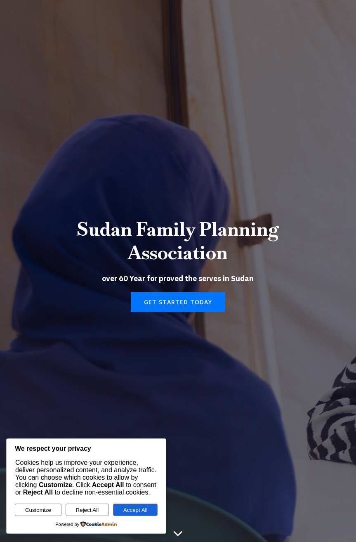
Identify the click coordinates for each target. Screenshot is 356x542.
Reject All (87, 510)
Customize (38, 510)
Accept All (135, 510)
